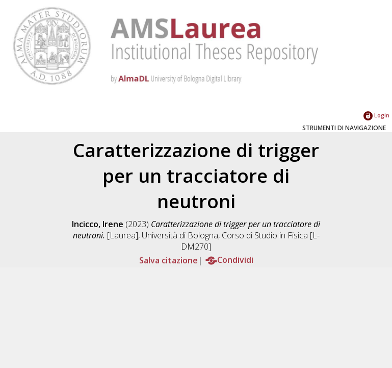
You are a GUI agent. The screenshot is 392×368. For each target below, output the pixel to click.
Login (376, 115)
